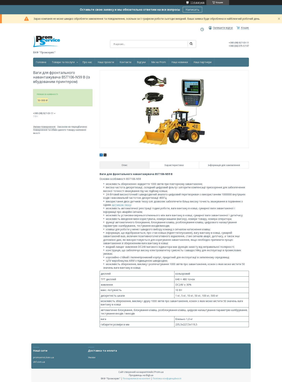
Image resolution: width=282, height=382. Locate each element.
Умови (91, 357)
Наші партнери (203, 62)
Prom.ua (158, 372)
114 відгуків (197, 2)
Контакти (125, 62)
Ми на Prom (158, 62)
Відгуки (141, 62)
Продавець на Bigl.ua (141, 375)
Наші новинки (179, 62)
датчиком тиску (121, 204)
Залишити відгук (223, 27)
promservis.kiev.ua (43, 357)
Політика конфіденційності (167, 378)
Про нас (87, 62)
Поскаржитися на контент (136, 378)
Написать (192, 10)
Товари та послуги (63, 62)
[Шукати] (191, 43)
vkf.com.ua (39, 361)
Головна (41, 62)
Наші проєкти (106, 62)
